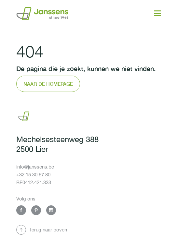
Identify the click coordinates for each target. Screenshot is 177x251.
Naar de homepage (48, 84)
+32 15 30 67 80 (33, 174)
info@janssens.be (35, 167)
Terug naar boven (48, 229)
